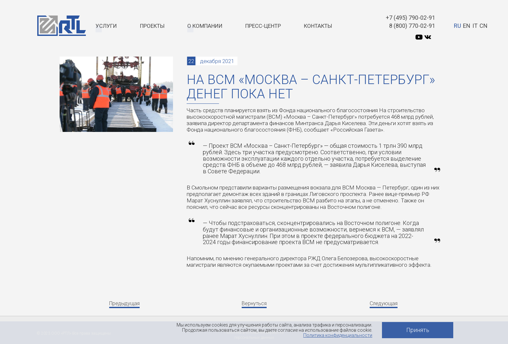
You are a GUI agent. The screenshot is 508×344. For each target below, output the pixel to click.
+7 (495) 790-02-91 (410, 17)
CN (483, 25)
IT (475, 25)
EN (466, 25)
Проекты (152, 26)
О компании (205, 26)
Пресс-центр (263, 26)
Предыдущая (124, 303)
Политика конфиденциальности (337, 335)
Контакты (318, 26)
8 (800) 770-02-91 (412, 25)
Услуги (106, 26)
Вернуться (254, 303)
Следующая (384, 303)
